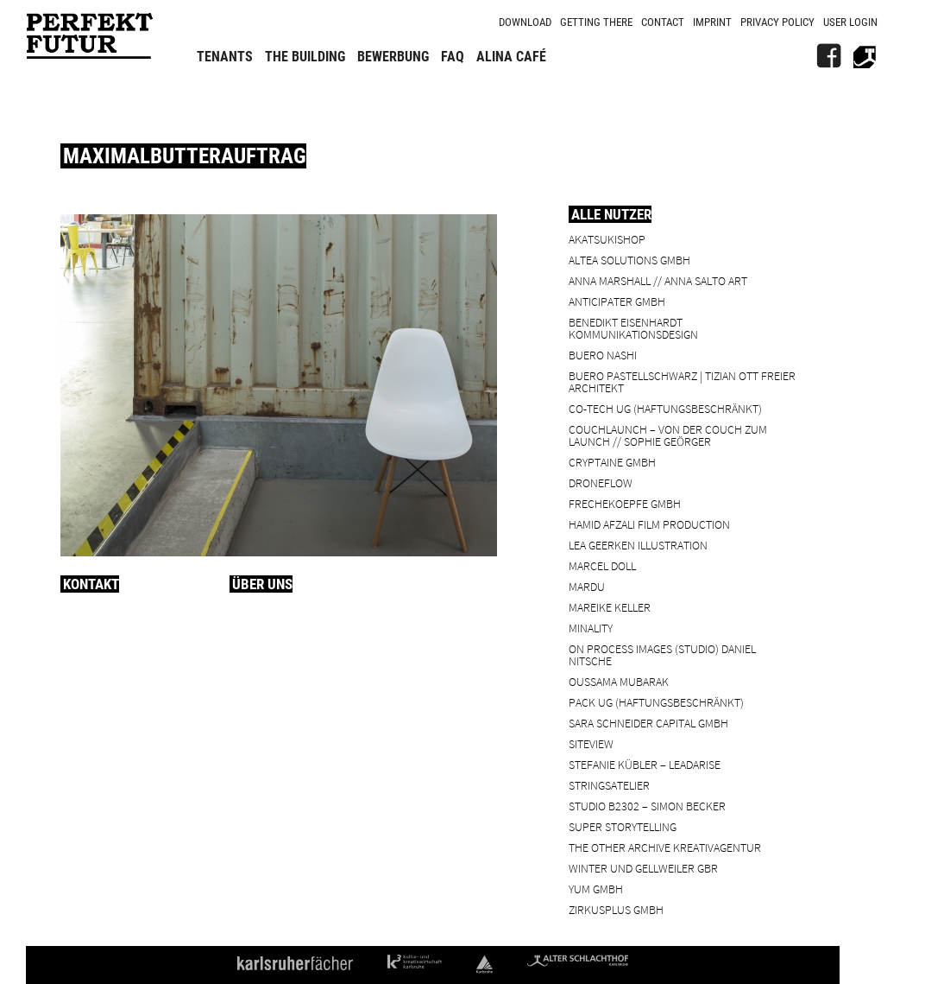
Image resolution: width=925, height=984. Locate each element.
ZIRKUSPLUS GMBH (616, 909)
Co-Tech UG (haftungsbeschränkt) (665, 408)
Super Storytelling (622, 826)
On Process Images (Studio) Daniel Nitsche (662, 654)
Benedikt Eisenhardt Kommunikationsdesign (633, 327)
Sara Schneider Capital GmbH (648, 722)
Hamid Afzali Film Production (649, 524)
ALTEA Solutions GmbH (629, 259)
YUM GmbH (596, 888)
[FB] (828, 56)
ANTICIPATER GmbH (617, 301)
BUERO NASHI (603, 354)
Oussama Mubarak (619, 681)
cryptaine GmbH (612, 461)
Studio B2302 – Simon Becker (647, 805)
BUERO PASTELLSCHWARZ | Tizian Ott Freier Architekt (682, 381)
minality (591, 627)
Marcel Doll (602, 565)
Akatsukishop (607, 239)
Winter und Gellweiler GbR (643, 867)
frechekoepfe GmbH (625, 503)
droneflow (600, 482)
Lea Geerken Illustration (638, 544)
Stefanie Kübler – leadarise (644, 764)
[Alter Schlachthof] (864, 56)
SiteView (591, 743)
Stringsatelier (609, 785)
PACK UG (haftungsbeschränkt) (656, 702)
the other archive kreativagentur (665, 847)
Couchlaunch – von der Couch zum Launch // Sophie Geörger (668, 435)
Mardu (587, 586)
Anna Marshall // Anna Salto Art (658, 280)
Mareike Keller (610, 607)
